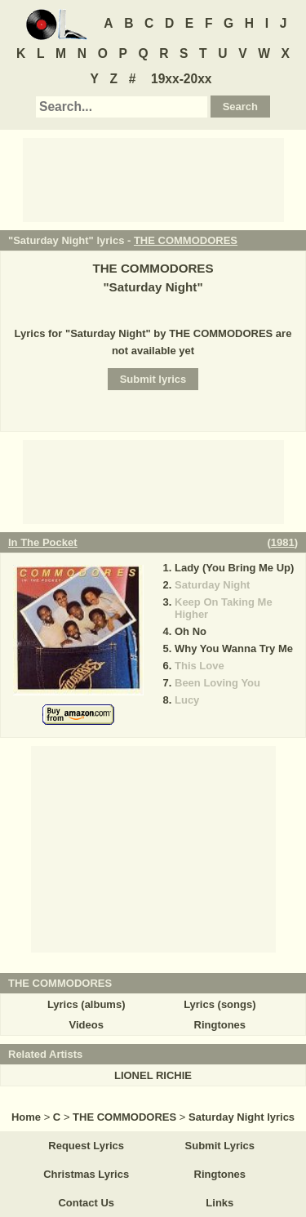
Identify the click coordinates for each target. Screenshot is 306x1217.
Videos (86, 1025)
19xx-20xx (181, 79)
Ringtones (220, 1025)
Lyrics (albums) (86, 1004)
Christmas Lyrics (86, 1174)
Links (219, 1203)
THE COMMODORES (185, 240)
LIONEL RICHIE (153, 1075)
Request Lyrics (86, 1145)
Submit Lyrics (220, 1145)
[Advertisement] (153, 179)
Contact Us (86, 1203)
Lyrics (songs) (219, 1004)
